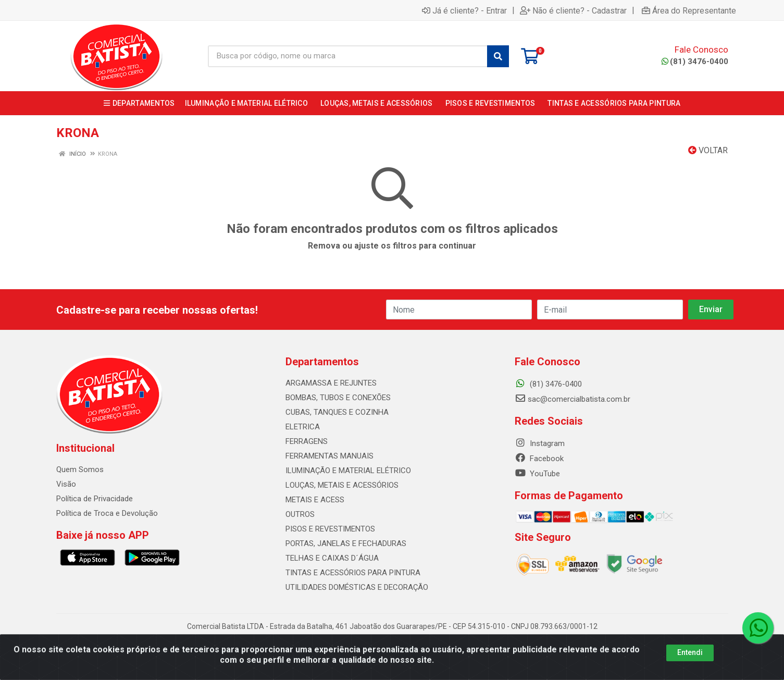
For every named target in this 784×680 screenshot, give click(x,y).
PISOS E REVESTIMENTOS (330, 529)
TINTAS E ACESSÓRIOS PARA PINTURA (352, 572)
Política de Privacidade (94, 498)
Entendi (690, 662)
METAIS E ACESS (314, 499)
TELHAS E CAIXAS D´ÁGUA (332, 558)
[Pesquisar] (498, 56)
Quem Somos (80, 469)
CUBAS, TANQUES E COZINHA (337, 412)
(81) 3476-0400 (695, 61)
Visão (66, 484)
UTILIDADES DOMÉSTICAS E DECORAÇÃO (356, 587)
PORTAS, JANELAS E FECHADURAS (345, 543)
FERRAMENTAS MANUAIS (329, 456)
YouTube (537, 473)
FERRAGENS (306, 441)
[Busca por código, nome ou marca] (348, 56)
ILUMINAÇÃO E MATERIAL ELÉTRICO (348, 470)
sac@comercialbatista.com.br (572, 399)
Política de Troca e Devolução (107, 513)
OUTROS (300, 514)
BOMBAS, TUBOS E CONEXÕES (338, 397)
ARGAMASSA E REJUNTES (331, 383)
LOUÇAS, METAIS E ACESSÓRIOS (342, 485)
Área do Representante (689, 10)
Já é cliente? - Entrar (464, 10)
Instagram (540, 443)
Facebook (539, 458)
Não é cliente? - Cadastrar (573, 10)
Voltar (708, 150)
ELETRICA (302, 426)
